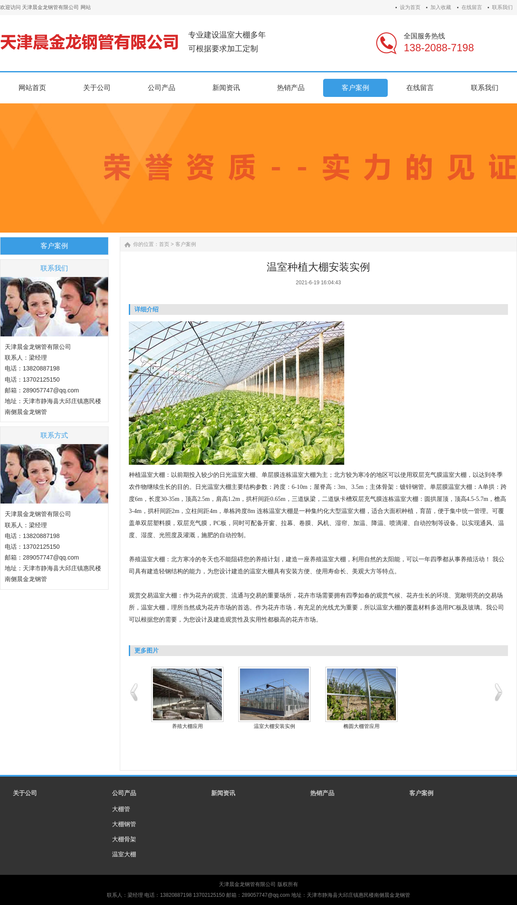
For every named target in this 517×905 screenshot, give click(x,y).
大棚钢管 (124, 824)
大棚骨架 (124, 839)
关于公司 (25, 793)
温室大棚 (124, 854)
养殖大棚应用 (187, 726)
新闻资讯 (223, 793)
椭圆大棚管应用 (361, 726)
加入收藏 (440, 7)
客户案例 (185, 244)
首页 (164, 244)
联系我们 (502, 7)
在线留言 (471, 7)
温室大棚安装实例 (274, 726)
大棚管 (121, 808)
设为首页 (410, 7)
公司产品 (124, 793)
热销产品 (322, 793)
